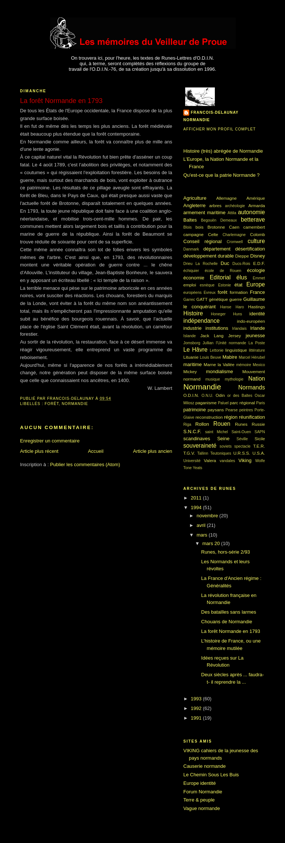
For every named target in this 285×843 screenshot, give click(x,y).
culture (256, 241)
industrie (192, 328)
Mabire (229, 357)
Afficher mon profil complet (219, 129)
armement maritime (204, 212)
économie (193, 278)
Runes (241, 424)
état (239, 285)
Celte (213, 234)
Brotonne (216, 227)
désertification (250, 249)
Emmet (259, 278)
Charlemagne (234, 235)
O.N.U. (207, 396)
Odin (220, 395)
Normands (251, 387)
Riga (187, 424)
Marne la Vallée (219, 364)
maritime (192, 364)
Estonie (224, 285)
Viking (245, 460)
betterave (253, 219)
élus (241, 277)
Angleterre (194, 205)
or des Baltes (239, 396)
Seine (223, 438)
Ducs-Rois (241, 264)
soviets (226, 446)
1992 (197, 708)
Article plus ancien (153, 451)
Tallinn (202, 453)
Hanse (225, 307)
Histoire (193, 313)
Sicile (260, 438)
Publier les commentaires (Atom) (85, 464)
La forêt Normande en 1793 (230, 631)
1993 (197, 698)
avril (202, 525)
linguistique (236, 350)
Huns (237, 314)
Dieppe (242, 255)
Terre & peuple (199, 800)
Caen (234, 227)
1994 (197, 507)
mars (203, 535)
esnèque (207, 285)
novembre (208, 515)
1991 (197, 718)
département (216, 249)
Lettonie (216, 350)
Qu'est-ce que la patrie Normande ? (221, 175)
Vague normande (201, 808)
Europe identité (199, 783)
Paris (260, 403)
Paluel (223, 403)
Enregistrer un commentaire (49, 441)
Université (191, 461)
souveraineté (199, 445)
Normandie (75, 404)
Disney (257, 256)
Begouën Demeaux (219, 220)
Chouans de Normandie (226, 621)
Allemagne (226, 198)
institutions (217, 328)
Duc (225, 263)
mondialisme (219, 371)
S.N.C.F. (192, 431)
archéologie (235, 206)
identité (257, 313)
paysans (216, 409)
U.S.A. (258, 453)
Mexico (259, 365)
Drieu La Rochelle (200, 264)
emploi (189, 284)
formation (239, 292)
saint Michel (216, 432)
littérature (257, 350)
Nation (256, 378)
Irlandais (239, 328)
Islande (189, 336)
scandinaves (196, 438)
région (231, 417)
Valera (210, 460)
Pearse (232, 410)
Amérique (255, 198)
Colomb (257, 234)
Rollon (202, 424)
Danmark (191, 249)
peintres (246, 410)
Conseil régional (202, 241)
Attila (231, 213)
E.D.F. (259, 263)
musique (212, 379)
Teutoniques (220, 453)
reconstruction (209, 417)
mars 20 (211, 543)
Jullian (208, 343)
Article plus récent (39, 451)
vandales (227, 461)
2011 (197, 498)
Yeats (197, 468)
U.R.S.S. (241, 453)
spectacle (242, 446)
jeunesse (255, 335)
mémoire (243, 365)
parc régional (242, 402)
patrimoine (194, 409)
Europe (255, 284)
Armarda (256, 205)
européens (192, 293)
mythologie (234, 379)
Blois (187, 227)
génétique (218, 299)
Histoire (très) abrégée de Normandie (223, 151)
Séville (242, 439)
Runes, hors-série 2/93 (225, 552)
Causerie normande (204, 766)
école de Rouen (223, 271)
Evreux (210, 293)
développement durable (208, 256)
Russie (258, 424)
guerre (235, 299)
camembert (254, 227)
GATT (201, 299)
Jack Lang (212, 335)
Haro (240, 307)
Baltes (190, 220)
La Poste (257, 343)
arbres (215, 205)
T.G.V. (189, 453)
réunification (252, 417)
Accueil (96, 451)
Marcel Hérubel (252, 357)
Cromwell (235, 242)
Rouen (221, 424)
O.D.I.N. (191, 395)
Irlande (257, 328)
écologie (256, 270)
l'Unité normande (231, 343)
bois (199, 227)
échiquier (191, 271)
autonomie (251, 212)
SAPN (260, 432)
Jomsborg (191, 343)
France (257, 292)
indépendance (201, 321)
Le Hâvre (195, 349)
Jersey (234, 335)
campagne (193, 234)
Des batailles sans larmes (228, 612)
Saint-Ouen (241, 432)
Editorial (220, 277)
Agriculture (194, 198)
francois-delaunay (215, 112)
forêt (52, 404)
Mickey (190, 371)
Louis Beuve (211, 357)
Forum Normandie (202, 791)
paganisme (206, 402)
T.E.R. (259, 446)
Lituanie (191, 357)
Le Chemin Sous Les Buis (211, 774)
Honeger (218, 314)
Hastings (256, 306)
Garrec (189, 300)
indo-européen (251, 321)
